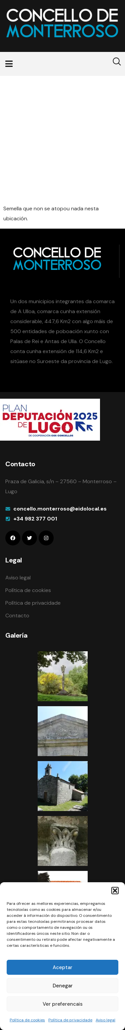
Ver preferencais (63, 1004)
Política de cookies (27, 1020)
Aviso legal (105, 1020)
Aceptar (62, 967)
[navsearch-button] (113, 64)
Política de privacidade (70, 1020)
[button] (115, 890)
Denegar (63, 985)
